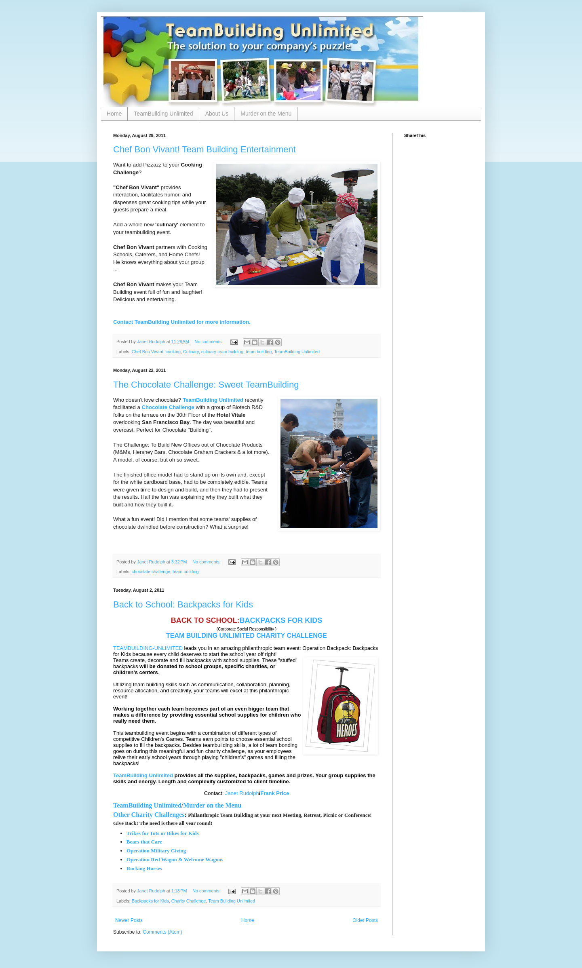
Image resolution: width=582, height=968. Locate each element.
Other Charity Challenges (149, 814)
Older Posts (365, 920)
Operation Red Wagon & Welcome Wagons (175, 859)
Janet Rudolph (242, 793)
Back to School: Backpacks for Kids (183, 604)
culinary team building (222, 351)
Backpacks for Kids (150, 900)
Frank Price (274, 793)
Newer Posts (129, 920)
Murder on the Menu (265, 113)
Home (114, 113)
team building (259, 351)
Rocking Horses (145, 868)
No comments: (209, 341)
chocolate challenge (151, 571)
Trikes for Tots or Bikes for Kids (163, 833)
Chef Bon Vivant (147, 351)
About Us (217, 113)
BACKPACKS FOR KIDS (281, 620)
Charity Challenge (188, 900)
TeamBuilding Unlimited (163, 113)
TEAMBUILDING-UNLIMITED (148, 648)
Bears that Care (144, 842)
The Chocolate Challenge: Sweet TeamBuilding (206, 385)
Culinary (191, 351)
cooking (173, 351)
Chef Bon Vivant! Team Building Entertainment (204, 149)
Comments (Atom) (162, 932)
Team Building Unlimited (231, 900)
